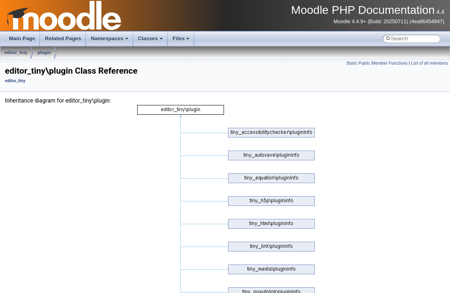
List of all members (429, 63)
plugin (44, 52)
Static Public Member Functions (377, 63)
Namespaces (109, 38)
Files (181, 38)
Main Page (22, 38)
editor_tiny (15, 52)
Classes (150, 38)
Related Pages (63, 38)
